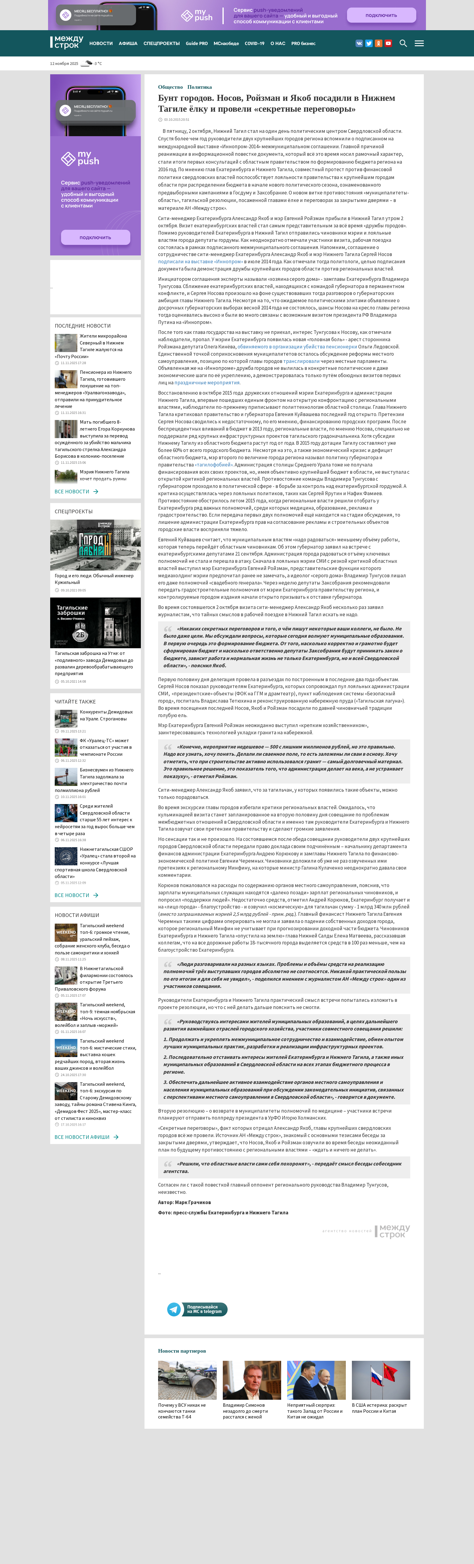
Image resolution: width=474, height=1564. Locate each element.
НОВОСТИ (101, 43)
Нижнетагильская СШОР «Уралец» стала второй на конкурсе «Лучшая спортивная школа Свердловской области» (95, 862)
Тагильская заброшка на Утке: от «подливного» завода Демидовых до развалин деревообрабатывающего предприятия (94, 663)
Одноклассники (378, 43)
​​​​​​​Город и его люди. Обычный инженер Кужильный (94, 578)
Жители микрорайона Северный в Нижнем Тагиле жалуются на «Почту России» (91, 346)
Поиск (403, 43)
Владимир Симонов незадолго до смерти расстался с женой (245, 1410)
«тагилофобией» (214, 464)
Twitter (369, 43)
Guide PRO (197, 43)
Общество (170, 87)
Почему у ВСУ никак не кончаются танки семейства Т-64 (182, 1410)
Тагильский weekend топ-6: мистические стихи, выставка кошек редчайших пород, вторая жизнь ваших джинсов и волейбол (95, 1054)
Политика (199, 87)
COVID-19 (255, 43)
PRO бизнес (303, 43)
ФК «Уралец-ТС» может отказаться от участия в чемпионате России (106, 747)
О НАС (278, 43)
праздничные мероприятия (207, 382)
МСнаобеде (226, 43)
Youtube (388, 43)
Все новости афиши (81, 1136)
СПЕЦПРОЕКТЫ (162, 43)
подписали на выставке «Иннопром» (200, 261)
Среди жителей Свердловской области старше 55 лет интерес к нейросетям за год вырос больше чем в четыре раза (95, 819)
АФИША (128, 43)
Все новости (71, 491)
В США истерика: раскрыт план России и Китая (379, 1408)
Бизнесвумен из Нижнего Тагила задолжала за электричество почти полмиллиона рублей (94, 780)
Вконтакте (359, 43)
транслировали (301, 361)
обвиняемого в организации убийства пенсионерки (297, 346)
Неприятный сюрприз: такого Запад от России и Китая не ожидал (315, 1410)
